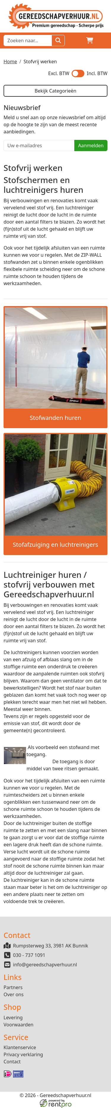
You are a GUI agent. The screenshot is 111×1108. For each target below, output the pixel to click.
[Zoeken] (58, 40)
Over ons (14, 994)
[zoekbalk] (28, 40)
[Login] (75, 40)
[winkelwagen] (89, 40)
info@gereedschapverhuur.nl (45, 964)
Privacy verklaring (23, 1054)
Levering (13, 1017)
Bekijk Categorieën (55, 91)
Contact (12, 1061)
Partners (13, 987)
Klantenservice (20, 1047)
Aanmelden (91, 145)
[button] (103, 40)
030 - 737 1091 (29, 955)
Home (10, 61)
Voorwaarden (18, 1024)
